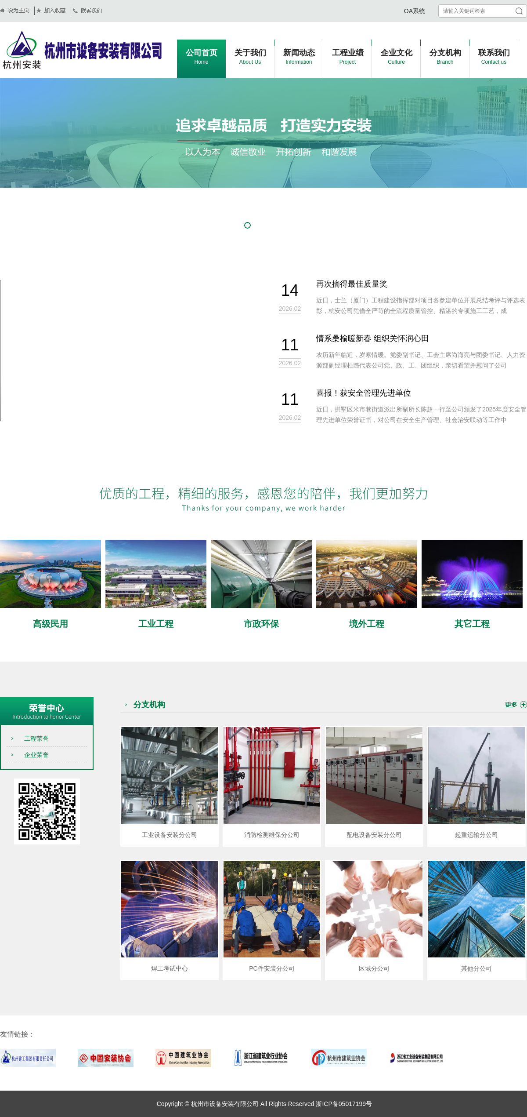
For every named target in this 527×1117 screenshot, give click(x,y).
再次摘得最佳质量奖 (351, 285)
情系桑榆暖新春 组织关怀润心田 (372, 340)
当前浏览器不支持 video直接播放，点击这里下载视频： (140, 350)
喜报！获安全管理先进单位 (363, 394)
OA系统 (414, 11)
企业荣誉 (36, 754)
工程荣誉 (36, 738)
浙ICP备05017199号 (343, 1103)
